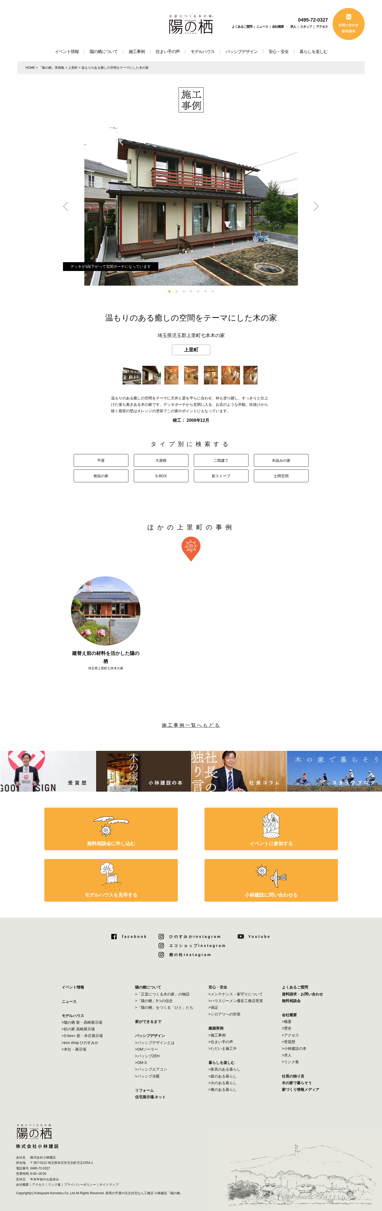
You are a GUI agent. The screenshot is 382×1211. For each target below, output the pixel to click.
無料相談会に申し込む (111, 843)
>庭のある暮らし (222, 1076)
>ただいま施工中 (222, 1048)
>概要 (287, 1021)
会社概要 (278, 27)
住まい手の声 (168, 51)
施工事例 (137, 51)
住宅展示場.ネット (150, 1097)
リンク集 (54, 1184)
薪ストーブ (221, 476)
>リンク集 (290, 1062)
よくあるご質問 (242, 27)
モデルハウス (203, 51)
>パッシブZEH (147, 1056)
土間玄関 (281, 476)
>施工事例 (217, 1035)
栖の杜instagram (190, 955)
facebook (134, 936)
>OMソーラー (146, 1049)
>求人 (287, 1055)
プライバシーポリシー (80, 1184)
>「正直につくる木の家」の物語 (162, 994)
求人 (293, 27)
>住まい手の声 (220, 1042)
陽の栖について (104, 51)
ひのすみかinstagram (195, 936)
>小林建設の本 (294, 1048)
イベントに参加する (271, 843)
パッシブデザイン (242, 51)
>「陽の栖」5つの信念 (154, 1001)
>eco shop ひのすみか (80, 1042)
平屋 (101, 460)
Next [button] (316, 205)
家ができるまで (148, 1021)
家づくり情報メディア (300, 1089)
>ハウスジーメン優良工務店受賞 (235, 1001)
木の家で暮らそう (297, 1083)
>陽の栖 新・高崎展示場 (82, 1022)
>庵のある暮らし (222, 1089)
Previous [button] (65, 205)
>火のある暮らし (222, 1083)
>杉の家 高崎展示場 (78, 1029)
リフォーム (144, 1090)
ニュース (262, 27)
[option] (191, 206)
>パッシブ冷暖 (147, 1076)
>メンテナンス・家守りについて (235, 994)
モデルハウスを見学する (111, 895)
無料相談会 (291, 1001)
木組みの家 (281, 460)
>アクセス (290, 1035)
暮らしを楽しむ (314, 51)
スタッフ (306, 27)
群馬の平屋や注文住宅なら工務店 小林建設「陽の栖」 (144, 1193)
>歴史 (287, 1028)
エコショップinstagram (197, 945)
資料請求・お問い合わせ (302, 994)
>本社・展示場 (74, 1049)
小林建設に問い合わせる (271, 895)
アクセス (322, 27)
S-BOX (161, 476)
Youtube (259, 936)
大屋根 (161, 460)
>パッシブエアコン (151, 1069)
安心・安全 (279, 51)
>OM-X (141, 1062)
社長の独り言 (293, 1076)
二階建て (221, 460)
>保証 (213, 1007)
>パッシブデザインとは (155, 1042)
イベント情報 (67, 51)
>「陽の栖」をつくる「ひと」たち (164, 1007)
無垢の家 (100, 476)
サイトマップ (109, 1184)
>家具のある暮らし (224, 1069)
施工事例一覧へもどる (191, 725)
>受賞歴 (288, 1042)
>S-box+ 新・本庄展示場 (82, 1036)
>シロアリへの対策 (224, 1014)
